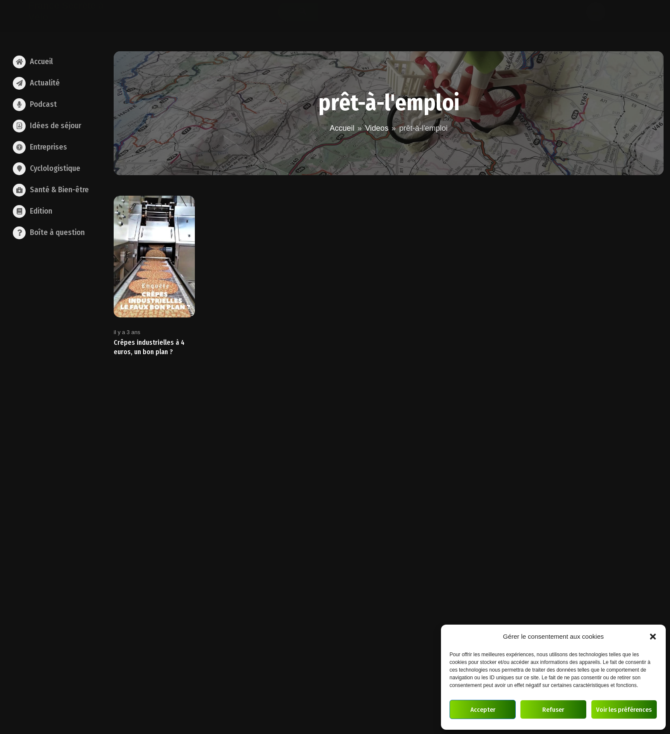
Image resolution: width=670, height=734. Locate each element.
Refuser (553, 709)
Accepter (482, 709)
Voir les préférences (624, 709)
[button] (653, 636)
